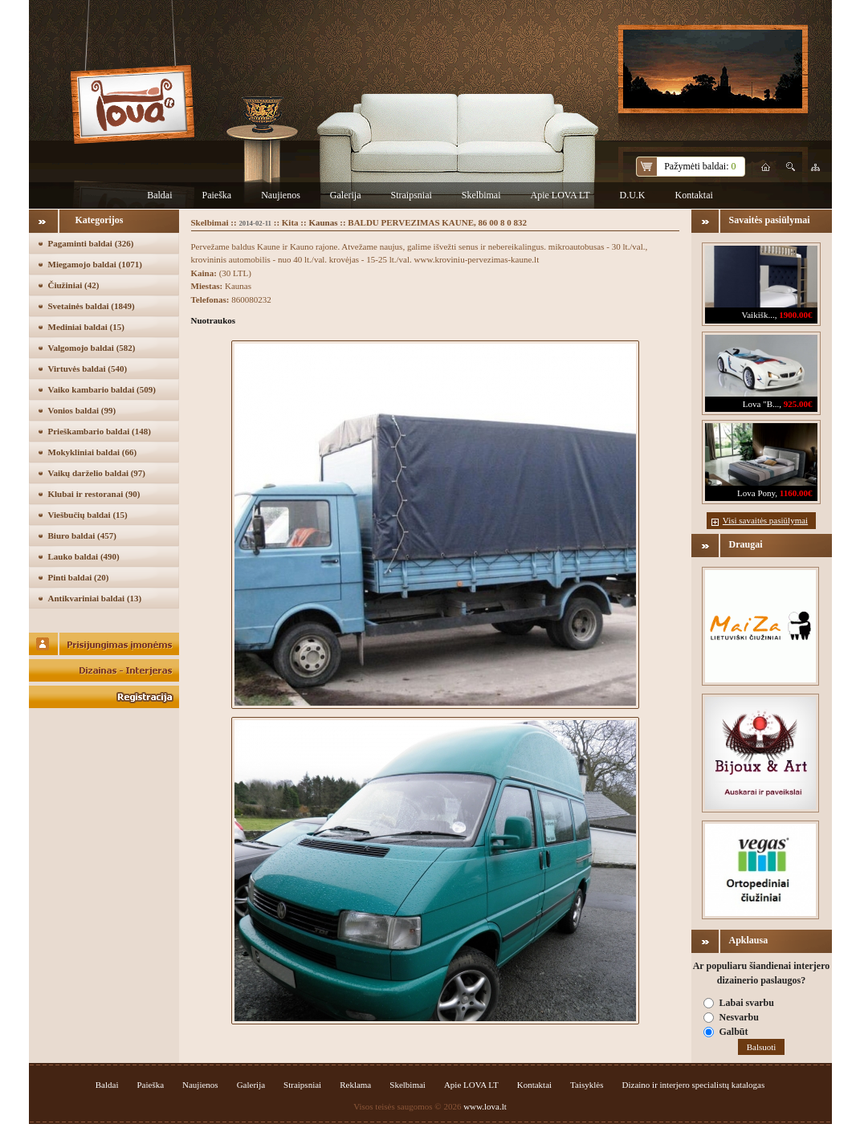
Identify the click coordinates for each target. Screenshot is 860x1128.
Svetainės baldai (91, 306)
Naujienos (280, 195)
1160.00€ (796, 493)
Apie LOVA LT (559, 195)
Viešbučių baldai (88, 514)
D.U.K (632, 195)
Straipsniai (410, 195)
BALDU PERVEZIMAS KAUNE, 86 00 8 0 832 (437, 222)
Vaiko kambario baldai (102, 389)
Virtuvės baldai (88, 368)
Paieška (217, 195)
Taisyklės (586, 1084)
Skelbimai (481, 195)
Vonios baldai (82, 410)
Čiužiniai (74, 285)
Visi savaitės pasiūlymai (765, 520)
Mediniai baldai (86, 327)
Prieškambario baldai (99, 431)
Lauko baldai (84, 556)
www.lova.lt (485, 1106)
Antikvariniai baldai (95, 598)
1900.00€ (795, 315)
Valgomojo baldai (92, 347)
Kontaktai (693, 195)
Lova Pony (756, 493)
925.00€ (798, 404)
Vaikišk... (758, 315)
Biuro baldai (82, 535)
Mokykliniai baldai (92, 452)
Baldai (159, 195)
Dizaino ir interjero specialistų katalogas (693, 1084)
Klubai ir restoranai (94, 494)
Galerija (345, 195)
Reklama (355, 1084)
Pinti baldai (78, 577)
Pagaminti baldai (91, 243)
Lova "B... (761, 404)
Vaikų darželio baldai (97, 473)
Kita (290, 222)
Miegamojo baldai (95, 264)
